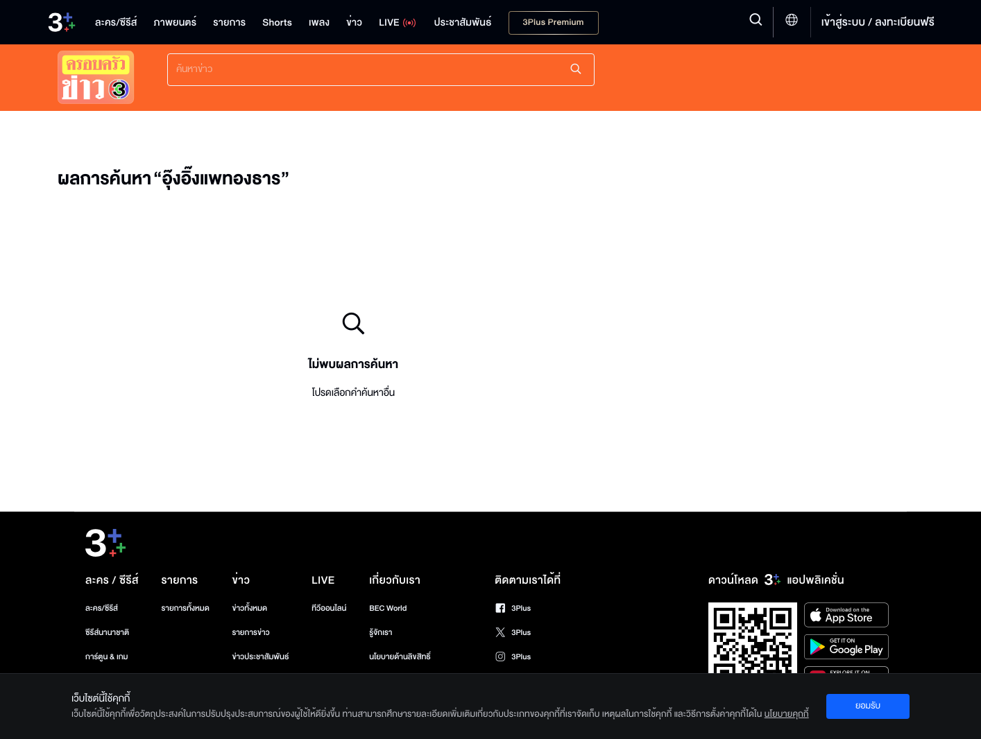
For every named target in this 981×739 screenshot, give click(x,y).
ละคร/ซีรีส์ (101, 608)
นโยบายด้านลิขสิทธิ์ (400, 656)
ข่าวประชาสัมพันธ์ (260, 656)
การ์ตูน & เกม (106, 656)
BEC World (388, 608)
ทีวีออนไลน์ (329, 608)
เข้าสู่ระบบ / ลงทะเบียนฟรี (878, 22)
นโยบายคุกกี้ (787, 714)
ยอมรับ (867, 706)
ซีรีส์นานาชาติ (107, 632)
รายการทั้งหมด (185, 608)
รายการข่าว (250, 632)
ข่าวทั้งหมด (249, 608)
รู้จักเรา (380, 632)
